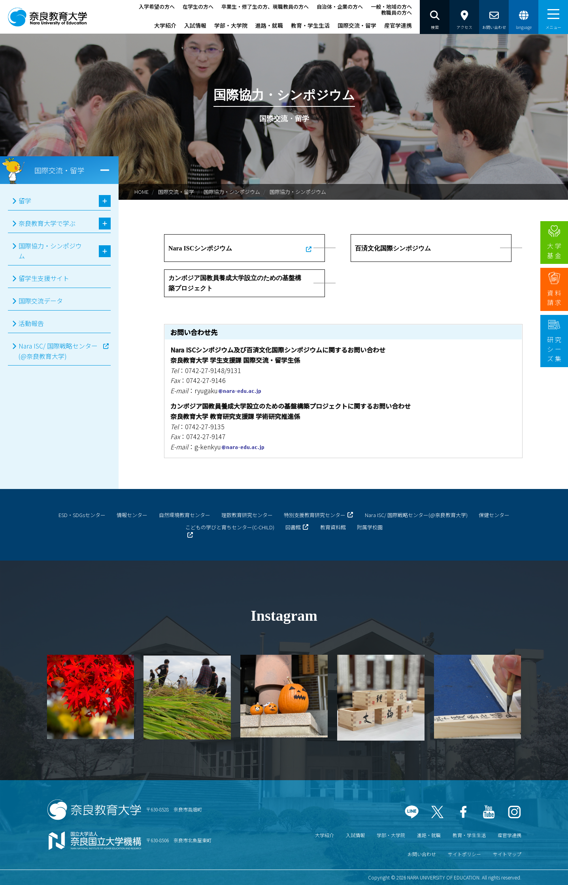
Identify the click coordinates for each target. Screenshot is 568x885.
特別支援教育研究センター (314, 515)
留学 (25, 200)
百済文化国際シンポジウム (393, 248)
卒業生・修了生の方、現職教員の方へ (265, 6)
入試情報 (195, 25)
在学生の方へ (198, 6)
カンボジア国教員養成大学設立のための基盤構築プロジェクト (234, 283)
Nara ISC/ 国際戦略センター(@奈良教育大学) (58, 351)
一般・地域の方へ (391, 6)
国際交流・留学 (357, 25)
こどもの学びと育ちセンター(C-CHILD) (229, 527)
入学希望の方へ (157, 6)
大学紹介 (165, 25)
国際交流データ (41, 300)
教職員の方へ (396, 12)
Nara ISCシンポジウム (200, 248)
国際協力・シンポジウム (232, 191)
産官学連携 (398, 25)
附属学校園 (370, 527)
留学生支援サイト (44, 278)
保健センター (494, 515)
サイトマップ (507, 854)
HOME (141, 191)
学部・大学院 (230, 25)
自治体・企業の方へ (340, 6)
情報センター (132, 515)
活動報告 (31, 323)
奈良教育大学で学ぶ (47, 223)
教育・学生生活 (310, 25)
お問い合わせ (422, 854)
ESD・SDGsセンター (82, 515)
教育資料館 (333, 527)
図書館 (293, 527)
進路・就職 (269, 25)
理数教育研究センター (247, 515)
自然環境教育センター (184, 515)
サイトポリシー (464, 854)
